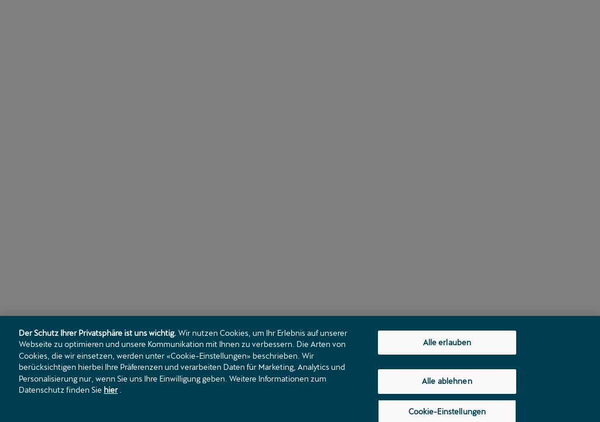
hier (111, 393)
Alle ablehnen (447, 384)
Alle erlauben (447, 345)
